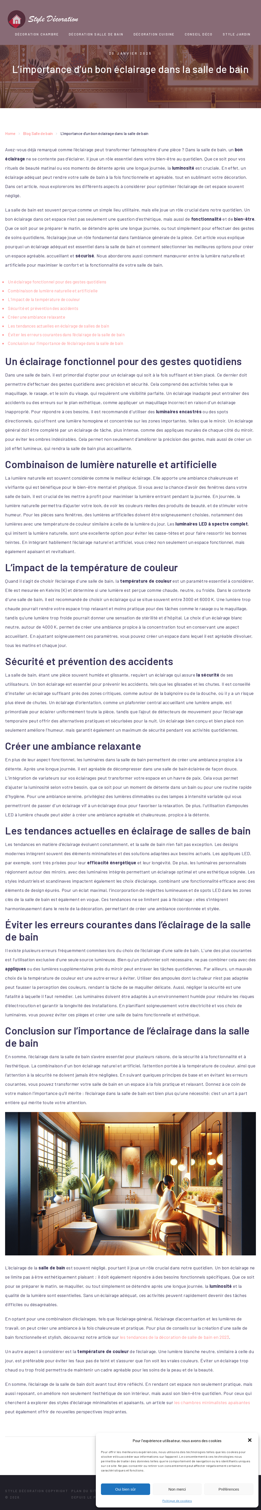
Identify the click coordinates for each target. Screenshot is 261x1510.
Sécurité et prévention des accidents (44, 307)
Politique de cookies (177, 1500)
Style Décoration (24, 1490)
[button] (250, 1441)
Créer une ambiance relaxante (37, 316)
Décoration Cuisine (154, 34)
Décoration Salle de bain (96, 34)
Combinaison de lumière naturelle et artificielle (53, 290)
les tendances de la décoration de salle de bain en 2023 (175, 1336)
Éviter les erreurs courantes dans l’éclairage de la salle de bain (68, 333)
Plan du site (85, 1490)
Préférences (228, 1489)
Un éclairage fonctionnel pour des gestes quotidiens (58, 281)
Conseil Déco (199, 34)
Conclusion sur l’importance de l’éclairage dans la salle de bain (67, 342)
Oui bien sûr (125, 1489)
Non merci (177, 1489)
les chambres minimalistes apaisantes (212, 1401)
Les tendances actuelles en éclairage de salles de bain (60, 325)
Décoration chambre (37, 34)
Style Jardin (237, 34)
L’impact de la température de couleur (45, 299)
